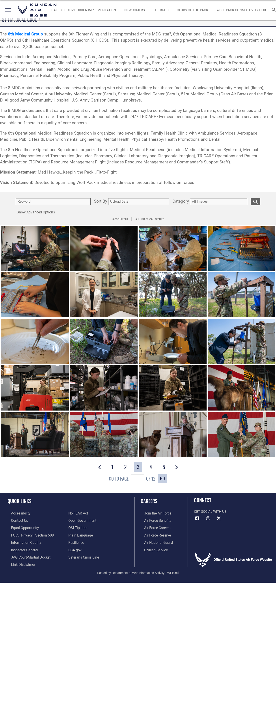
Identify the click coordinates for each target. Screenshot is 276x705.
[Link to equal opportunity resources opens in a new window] (20, 527)
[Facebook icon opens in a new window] (197, 518)
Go (162, 478)
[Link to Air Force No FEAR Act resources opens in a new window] (78, 513)
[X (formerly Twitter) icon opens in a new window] (218, 518)
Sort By (100, 201)
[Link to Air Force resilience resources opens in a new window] (76, 541)
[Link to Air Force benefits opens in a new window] (154, 520)
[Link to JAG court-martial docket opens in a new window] (26, 555)
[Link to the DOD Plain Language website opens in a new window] (79, 534)
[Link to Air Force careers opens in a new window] (153, 527)
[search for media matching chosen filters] (255, 201)
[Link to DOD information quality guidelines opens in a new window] (21, 541)
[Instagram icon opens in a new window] (208, 518)
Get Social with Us (210, 512)
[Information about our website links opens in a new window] (18, 562)
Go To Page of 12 (132, 479)
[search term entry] (53, 201)
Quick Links (19, 500)
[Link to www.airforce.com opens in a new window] (154, 513)
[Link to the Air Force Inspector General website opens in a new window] (20, 548)
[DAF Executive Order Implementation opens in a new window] (83, 10)
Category (180, 201)
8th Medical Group (25, 34)
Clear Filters (120, 219)
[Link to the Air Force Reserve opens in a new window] (154, 534)
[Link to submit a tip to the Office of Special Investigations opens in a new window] (77, 527)
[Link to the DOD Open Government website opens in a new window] (81, 520)
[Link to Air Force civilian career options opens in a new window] (152, 548)
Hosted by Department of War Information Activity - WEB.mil (138, 570)
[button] (7, 10)
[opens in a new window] (134, 10)
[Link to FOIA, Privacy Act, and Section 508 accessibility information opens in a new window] (27, 534)
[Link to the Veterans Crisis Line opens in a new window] (83, 555)
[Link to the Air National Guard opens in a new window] (154, 541)
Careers (149, 500)
